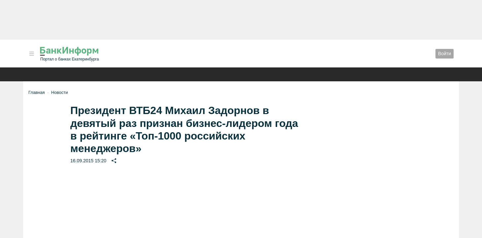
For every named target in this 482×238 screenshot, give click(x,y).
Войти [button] (444, 53)
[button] (31, 53)
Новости (59, 92)
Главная (36, 92)
